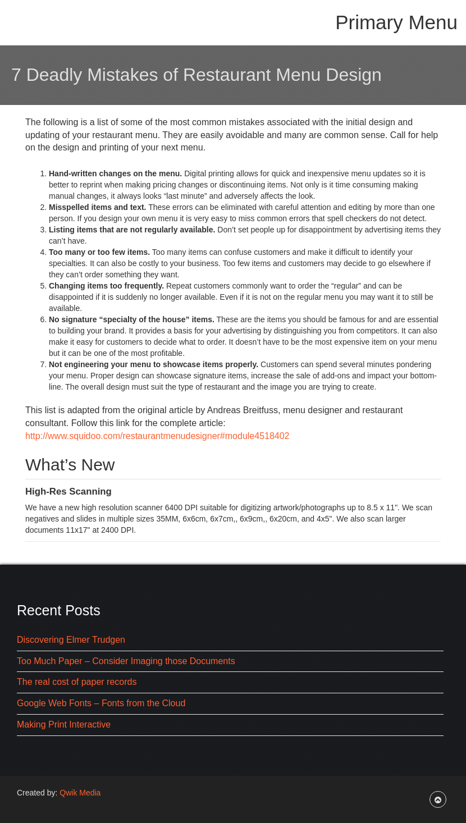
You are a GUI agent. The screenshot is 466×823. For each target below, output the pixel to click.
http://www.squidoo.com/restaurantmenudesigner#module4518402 (157, 436)
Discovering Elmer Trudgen (71, 639)
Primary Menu (396, 22)
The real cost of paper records (76, 682)
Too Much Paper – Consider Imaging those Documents (126, 661)
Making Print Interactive (64, 724)
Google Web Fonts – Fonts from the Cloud (101, 703)
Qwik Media (80, 792)
